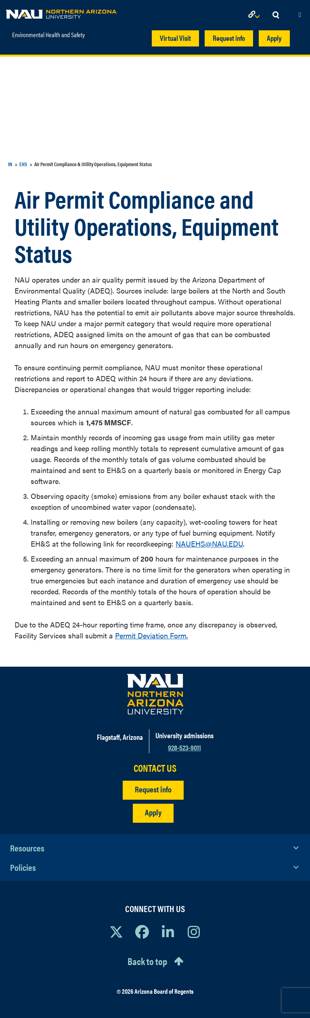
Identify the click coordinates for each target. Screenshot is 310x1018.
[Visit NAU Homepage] (155, 694)
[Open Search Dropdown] (276, 15)
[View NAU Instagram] (194, 931)
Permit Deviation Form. (151, 635)
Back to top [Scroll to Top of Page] (147, 961)
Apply (274, 38)
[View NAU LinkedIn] (168, 931)
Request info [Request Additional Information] (153, 789)
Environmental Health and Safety (48, 34)
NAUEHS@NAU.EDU (209, 544)
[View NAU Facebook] (142, 931)
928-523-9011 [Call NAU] (184, 747)
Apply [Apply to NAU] (153, 812)
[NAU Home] (61, 12)
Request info (229, 38)
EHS (23, 164)
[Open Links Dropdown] (255, 15)
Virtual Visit (175, 38)
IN (10, 164)
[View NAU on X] (116, 931)
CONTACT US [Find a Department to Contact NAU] (155, 768)
